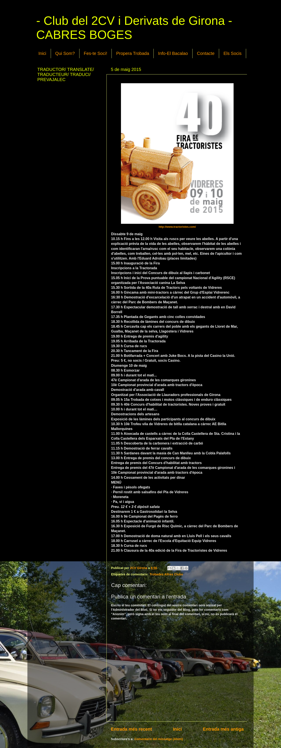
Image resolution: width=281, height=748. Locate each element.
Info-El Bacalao (173, 53)
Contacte (205, 53)
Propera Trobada (132, 53)
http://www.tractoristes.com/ (177, 226)
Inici (42, 53)
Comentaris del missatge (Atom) (158, 739)
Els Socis (232, 53)
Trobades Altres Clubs (166, 574)
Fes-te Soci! (95, 53)
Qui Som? (65, 53)
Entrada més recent (131, 729)
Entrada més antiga (223, 729)
